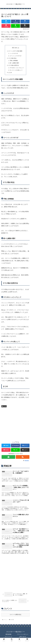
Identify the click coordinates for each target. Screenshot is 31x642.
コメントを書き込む (15, 614)
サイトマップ (8, 636)
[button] (25, 26)
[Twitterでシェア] (6, 21)
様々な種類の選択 (14, 63)
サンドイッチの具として (16, 70)
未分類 (4, 406)
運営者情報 (8, 634)
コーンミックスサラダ (15, 55)
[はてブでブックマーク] (25, 21)
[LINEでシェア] (15, 26)
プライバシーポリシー (22, 634)
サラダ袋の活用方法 (13, 65)
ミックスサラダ (14, 53)
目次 (13, 47)
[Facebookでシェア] (15, 21)
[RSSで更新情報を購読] (22, 457)
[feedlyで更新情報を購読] (8, 457)
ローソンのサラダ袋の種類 (15, 51)
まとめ (10, 72)
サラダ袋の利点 (12, 58)
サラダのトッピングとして (17, 67)
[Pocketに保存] (6, 26)
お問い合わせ (22, 636)
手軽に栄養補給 (14, 60)
